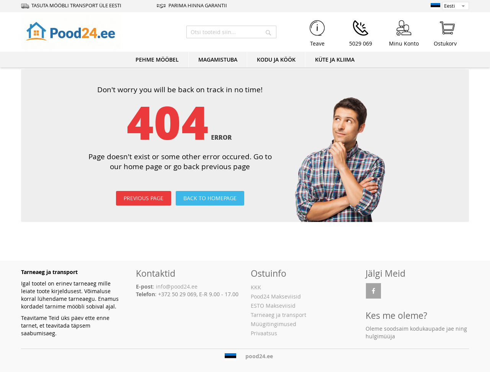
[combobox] (231, 32)
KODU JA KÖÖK (276, 59)
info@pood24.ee (177, 286)
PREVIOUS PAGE (143, 198)
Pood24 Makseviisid (276, 296)
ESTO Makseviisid (273, 305)
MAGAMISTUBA (217, 59)
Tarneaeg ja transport (278, 314)
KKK (256, 287)
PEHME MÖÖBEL (157, 59)
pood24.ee (259, 356)
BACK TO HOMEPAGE (210, 198)
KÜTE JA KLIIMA (334, 59)
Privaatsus (264, 333)
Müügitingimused (273, 324)
